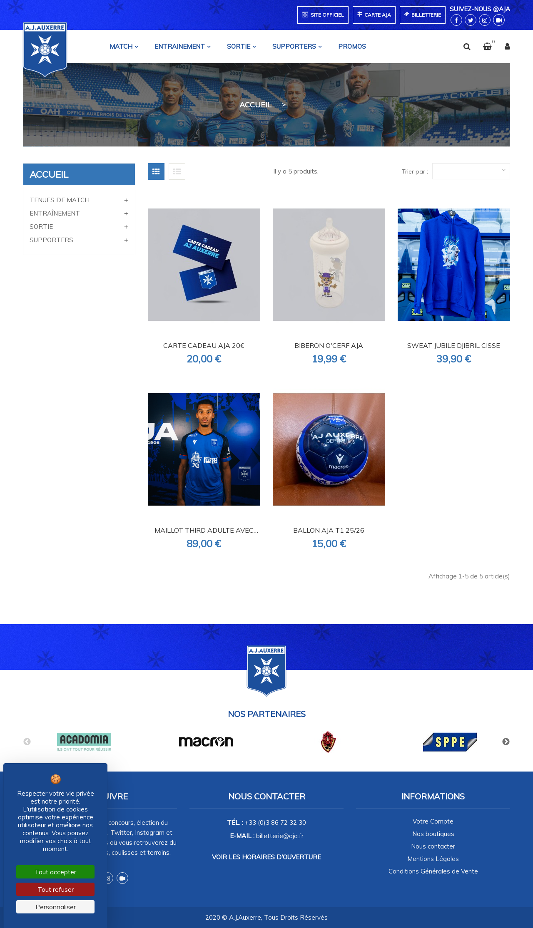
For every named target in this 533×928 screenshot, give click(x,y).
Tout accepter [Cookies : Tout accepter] (55, 872)
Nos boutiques (433, 834)
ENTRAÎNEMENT (55, 213)
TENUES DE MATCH (60, 200)
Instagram (107, 878)
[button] (482, 46)
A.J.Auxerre (245, 917)
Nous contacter (433, 846)
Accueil (49, 174)
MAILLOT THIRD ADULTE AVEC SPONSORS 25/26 (204, 530)
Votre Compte (433, 821)
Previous (27, 742)
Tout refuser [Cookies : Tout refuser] (55, 889)
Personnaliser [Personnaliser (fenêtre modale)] (55, 907)
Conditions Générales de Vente (433, 871)
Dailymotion (122, 878)
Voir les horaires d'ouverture (266, 857)
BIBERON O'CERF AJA (328, 345)
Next (506, 742)
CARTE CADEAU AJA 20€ (203, 345)
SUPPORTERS (51, 240)
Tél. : (266, 822)
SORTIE (41, 227)
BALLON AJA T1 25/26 (328, 530)
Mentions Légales (433, 859)
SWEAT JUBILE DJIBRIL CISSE (453, 345)
